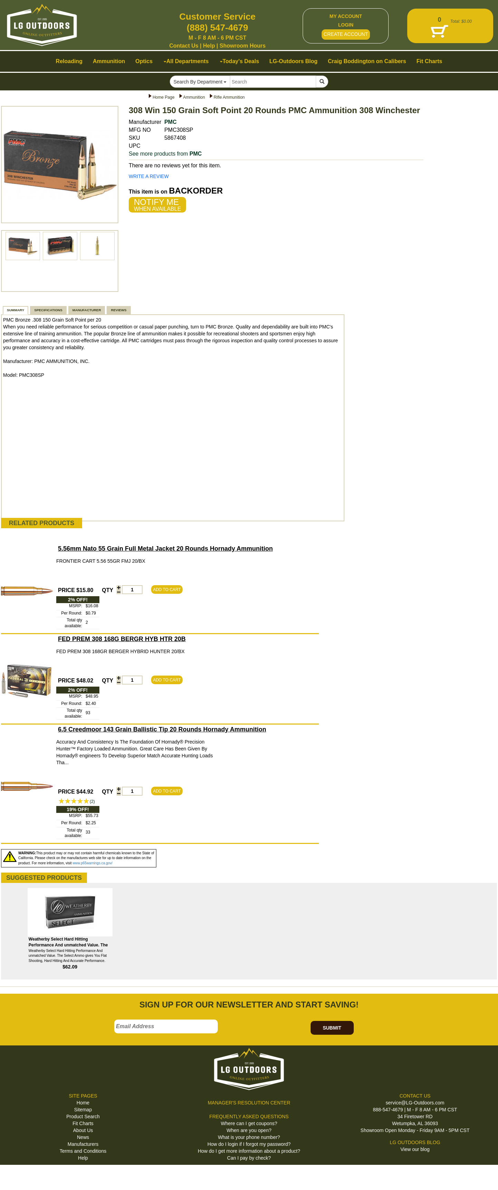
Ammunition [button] (109, 61)
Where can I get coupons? (249, 1123)
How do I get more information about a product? (249, 1151)
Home (83, 1102)
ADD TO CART (167, 589)
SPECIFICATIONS (48, 310)
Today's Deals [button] (239, 61)
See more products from (165, 154)
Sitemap (83, 1109)
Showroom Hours (242, 46)
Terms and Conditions (83, 1151)
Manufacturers (83, 1144)
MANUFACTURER (86, 310)
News (83, 1137)
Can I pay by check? (249, 1158)
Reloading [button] (69, 61)
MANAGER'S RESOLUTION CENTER (249, 1102)
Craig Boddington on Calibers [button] (367, 61)
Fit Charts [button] (429, 61)
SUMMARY (15, 310)
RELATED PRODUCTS (42, 523)
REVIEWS (118, 310)
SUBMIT (332, 1028)
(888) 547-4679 (217, 27)
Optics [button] (144, 61)
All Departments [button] (186, 61)
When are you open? (249, 1130)
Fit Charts (83, 1123)
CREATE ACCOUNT (346, 34)
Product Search (83, 1116)
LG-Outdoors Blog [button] (294, 61)
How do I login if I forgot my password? (249, 1144)
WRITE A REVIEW (149, 176)
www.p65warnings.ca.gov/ (92, 863)
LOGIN (345, 25)
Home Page (163, 97)
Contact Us (183, 46)
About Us (83, 1130)
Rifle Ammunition (229, 97)
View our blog (415, 1149)
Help (209, 46)
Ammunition (194, 97)
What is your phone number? (249, 1137)
